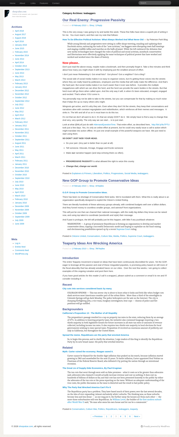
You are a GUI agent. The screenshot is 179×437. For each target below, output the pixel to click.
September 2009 (22, 217)
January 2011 (21, 164)
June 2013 (19, 73)
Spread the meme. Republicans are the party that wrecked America (96, 335)
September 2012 (22, 101)
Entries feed (20, 247)
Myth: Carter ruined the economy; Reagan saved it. (88, 351)
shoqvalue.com (26, 426)
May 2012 (19, 111)
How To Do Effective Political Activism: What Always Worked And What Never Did (103, 39)
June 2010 (19, 185)
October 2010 (21, 175)
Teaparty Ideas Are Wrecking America (92, 243)
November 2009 (22, 210)
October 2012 (21, 97)
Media (116, 236)
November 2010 (22, 171)
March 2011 (20, 157)
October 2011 (21, 136)
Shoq (91, 25)
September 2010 (22, 178)
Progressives (117, 173)
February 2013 (21, 83)
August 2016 (20, 38)
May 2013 (19, 76)
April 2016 (19, 41)
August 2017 (20, 34)
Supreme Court (123, 229)
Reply (99, 25)
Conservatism (93, 236)
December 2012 (22, 90)
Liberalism (97, 173)
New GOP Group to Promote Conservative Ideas (101, 180)
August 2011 (20, 143)
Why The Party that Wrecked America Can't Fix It (87, 387)
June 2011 (19, 146)
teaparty (134, 409)
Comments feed (22, 250)
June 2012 (19, 108)
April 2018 (19, 31)
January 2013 (21, 87)
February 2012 (21, 122)
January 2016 (21, 45)
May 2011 (19, 150)
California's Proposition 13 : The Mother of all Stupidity (90, 313)
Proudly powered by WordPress (156, 426)
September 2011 (22, 139)
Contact (55, 3)
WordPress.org (21, 254)
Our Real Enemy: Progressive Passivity (94, 20)
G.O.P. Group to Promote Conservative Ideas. (85, 192)
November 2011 (22, 132)
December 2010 (22, 168)
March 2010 (20, 196)
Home (12, 3)
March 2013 (20, 80)
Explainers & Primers (81, 173)
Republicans (111, 409)
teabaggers (143, 173)
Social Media (130, 173)
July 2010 (19, 182)
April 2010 (19, 192)
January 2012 (21, 125)
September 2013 (22, 69)
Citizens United (79, 236)
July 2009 (19, 220)
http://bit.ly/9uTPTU (160, 124)
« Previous (98, 416)
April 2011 (19, 153)
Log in (17, 243)
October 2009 (21, 213)
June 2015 (19, 48)
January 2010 (21, 203)
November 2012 (22, 94)
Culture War (106, 236)
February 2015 (21, 52)
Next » (137, 416)
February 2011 (21, 161)
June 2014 (19, 59)
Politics (106, 173)
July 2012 (19, 104)
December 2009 (22, 206)
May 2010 (19, 189)
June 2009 (19, 224)
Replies (100, 186)
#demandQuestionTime (105, 124)
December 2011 (22, 129)
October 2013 (21, 66)
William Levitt (119, 399)
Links (33, 3)
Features (44, 3)
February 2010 (21, 199)
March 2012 (20, 118)
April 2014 (19, 62)
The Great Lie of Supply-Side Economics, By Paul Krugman (92, 368)
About (22, 3)
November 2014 (22, 55)
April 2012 (19, 115)
